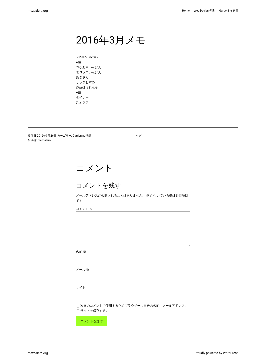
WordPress (230, 353)
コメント (84, 209)
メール (82, 269)
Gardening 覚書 (82, 135)
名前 (81, 252)
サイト (80, 287)
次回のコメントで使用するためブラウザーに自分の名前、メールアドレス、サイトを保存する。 (134, 308)
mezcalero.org (38, 10)
